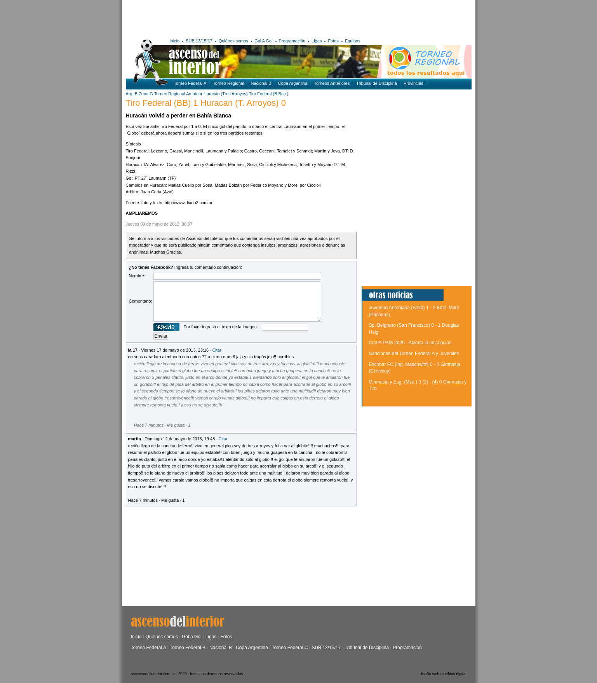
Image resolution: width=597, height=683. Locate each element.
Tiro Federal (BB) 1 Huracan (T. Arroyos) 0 (206, 103)
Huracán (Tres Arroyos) (226, 93)
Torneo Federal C (290, 647)
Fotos (333, 41)
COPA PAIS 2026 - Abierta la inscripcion (410, 342)
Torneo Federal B (187, 647)
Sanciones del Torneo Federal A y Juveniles (414, 353)
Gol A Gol (263, 41)
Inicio (175, 41)
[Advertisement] (239, 17)
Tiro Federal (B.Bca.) (269, 93)
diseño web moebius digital (442, 674)
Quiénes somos (233, 41)
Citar (216, 350)
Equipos (352, 41)
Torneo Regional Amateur (178, 93)
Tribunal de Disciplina (376, 83)
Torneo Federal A (190, 83)
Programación (292, 41)
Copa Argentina (293, 83)
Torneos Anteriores (332, 83)
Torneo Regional (228, 83)
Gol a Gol (192, 636)
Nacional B (261, 83)
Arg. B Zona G (139, 93)
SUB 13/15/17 (199, 41)
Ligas (317, 41)
